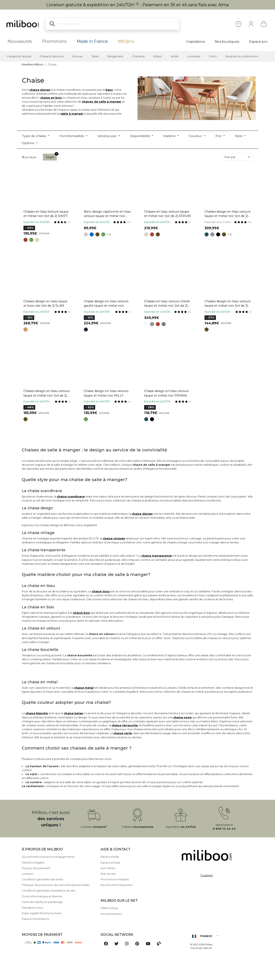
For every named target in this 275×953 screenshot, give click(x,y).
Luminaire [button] (194, 56)
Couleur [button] (196, 136)
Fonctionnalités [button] (72, 136)
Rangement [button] (115, 56)
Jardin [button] (174, 56)
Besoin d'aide (110, 856)
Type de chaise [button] (34, 136)
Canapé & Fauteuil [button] (19, 56)
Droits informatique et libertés (42, 896)
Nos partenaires (111, 913)
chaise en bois (51, 97)
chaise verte (122, 733)
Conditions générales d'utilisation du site (48, 890)
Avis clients (108, 868)
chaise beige (73, 713)
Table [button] (95, 56)
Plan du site (108, 873)
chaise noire (182, 717)
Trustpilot (206, 875)
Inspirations (195, 42)
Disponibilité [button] (140, 136)
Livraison (27, 873)
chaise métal (84, 687)
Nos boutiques (227, 42)
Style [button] (239, 136)
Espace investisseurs (35, 918)
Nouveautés (19, 41)
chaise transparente (156, 555)
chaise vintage (114, 538)
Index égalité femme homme (41, 913)
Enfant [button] (157, 56)
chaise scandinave (71, 496)
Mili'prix (126, 41)
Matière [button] (169, 136)
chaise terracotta (125, 725)
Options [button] (28, 143)
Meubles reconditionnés (241, 56)
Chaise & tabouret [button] (52, 56)
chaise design (39, 89)
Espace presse (110, 862)
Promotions (54, 41)
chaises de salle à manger (101, 101)
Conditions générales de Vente (42, 879)
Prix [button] (218, 136)
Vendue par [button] (107, 136)
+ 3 (109, 234)
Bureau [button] (78, 56)
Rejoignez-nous (32, 907)
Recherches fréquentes (117, 885)
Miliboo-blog (109, 908)
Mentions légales (33, 862)
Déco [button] (213, 56)
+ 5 (229, 234)
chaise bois (81, 612)
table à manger (71, 113)
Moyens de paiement (36, 868)
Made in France (92, 41)
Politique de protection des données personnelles (56, 885)
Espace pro (258, 42)
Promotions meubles (115, 879)
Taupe (51, 156)
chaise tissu (101, 591)
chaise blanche (37, 713)
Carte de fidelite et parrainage (42, 902)
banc (109, 89)
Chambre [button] (138, 56)
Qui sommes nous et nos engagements (48, 856)
